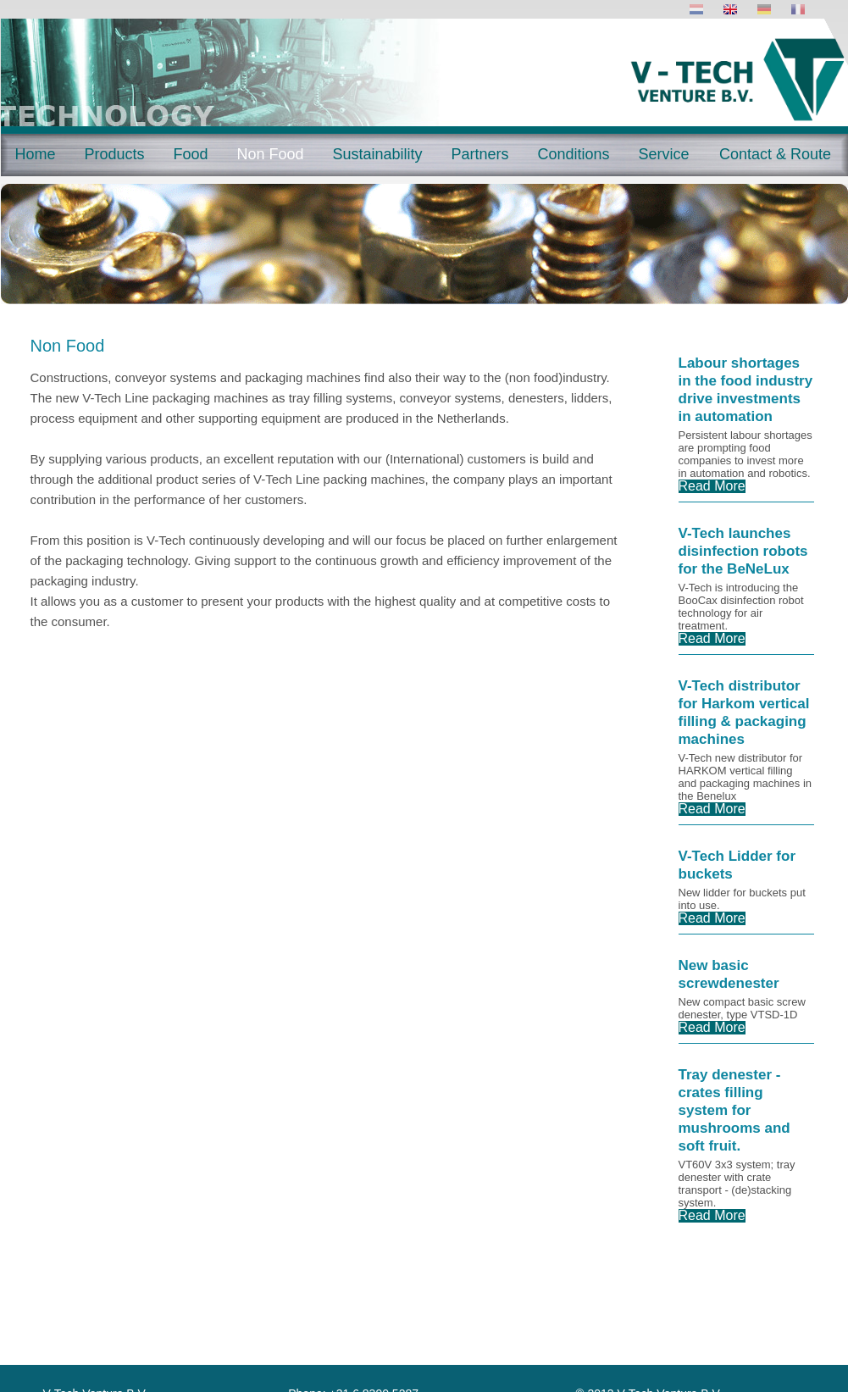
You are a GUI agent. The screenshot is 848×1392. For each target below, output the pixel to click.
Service (663, 154)
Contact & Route (775, 154)
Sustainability (377, 154)
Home (34, 154)
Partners (479, 154)
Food (190, 154)
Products (114, 154)
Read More (712, 486)
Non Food (269, 154)
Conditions (573, 154)
